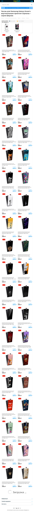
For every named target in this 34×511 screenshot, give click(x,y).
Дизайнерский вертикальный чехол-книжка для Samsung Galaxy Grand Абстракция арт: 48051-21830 (24, 119)
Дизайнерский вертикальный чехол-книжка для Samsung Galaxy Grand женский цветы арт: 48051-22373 (24, 482)
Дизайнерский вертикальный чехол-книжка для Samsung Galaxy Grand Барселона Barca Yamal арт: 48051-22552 (25, 414)
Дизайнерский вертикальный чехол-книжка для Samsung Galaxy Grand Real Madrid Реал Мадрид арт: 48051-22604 (24, 346)
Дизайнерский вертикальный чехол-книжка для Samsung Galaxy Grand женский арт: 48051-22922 (24, 460)
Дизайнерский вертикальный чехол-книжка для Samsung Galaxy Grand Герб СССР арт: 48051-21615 (24, 369)
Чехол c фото (12, 21)
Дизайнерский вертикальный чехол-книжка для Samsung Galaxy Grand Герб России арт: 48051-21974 (24, 301)
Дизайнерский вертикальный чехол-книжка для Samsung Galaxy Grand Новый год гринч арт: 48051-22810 (9, 96)
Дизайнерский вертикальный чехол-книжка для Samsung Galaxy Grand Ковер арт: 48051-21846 (25, 392)
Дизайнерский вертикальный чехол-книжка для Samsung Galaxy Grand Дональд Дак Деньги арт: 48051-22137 (24, 437)
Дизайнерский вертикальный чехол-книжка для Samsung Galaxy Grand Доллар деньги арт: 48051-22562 (8, 119)
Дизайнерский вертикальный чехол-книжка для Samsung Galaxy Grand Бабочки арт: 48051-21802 (24, 73)
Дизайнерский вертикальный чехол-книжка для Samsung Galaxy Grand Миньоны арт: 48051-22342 (8, 232)
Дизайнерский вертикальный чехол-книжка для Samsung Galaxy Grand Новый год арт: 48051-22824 (9, 51)
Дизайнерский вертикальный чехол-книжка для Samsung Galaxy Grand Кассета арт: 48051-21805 (8, 392)
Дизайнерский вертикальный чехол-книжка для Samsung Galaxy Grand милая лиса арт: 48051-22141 (9, 369)
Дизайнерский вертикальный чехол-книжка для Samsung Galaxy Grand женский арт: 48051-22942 (24, 210)
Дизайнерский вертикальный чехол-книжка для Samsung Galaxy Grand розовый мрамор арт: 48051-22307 (8, 460)
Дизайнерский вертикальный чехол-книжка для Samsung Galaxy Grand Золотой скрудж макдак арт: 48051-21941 (9, 278)
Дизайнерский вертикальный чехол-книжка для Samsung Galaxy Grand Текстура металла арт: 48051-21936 (8, 323)
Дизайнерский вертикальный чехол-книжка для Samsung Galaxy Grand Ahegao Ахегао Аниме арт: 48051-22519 (9, 142)
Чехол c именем (20, 21)
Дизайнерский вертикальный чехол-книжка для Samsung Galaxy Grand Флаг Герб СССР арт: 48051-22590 (8, 414)
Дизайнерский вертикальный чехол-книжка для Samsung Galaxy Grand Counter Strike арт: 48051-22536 (24, 278)
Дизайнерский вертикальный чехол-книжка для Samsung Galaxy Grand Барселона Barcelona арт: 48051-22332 (24, 51)
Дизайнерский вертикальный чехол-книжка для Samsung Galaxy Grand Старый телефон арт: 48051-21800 (25, 142)
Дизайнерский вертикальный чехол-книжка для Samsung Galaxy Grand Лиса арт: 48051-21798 (8, 164)
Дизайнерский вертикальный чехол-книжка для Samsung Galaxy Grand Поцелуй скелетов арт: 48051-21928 (8, 187)
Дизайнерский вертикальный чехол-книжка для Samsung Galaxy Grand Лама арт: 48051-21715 (8, 437)
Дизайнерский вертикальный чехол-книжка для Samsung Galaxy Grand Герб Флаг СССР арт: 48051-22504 (8, 301)
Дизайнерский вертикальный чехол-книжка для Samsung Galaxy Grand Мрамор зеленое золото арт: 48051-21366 (24, 255)
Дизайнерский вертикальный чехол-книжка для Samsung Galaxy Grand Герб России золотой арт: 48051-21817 (8, 255)
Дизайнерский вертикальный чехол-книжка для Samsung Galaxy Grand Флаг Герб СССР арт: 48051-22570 (8, 346)
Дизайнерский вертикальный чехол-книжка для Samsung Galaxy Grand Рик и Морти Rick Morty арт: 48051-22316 (24, 187)
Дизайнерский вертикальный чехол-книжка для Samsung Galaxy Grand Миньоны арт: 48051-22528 (24, 164)
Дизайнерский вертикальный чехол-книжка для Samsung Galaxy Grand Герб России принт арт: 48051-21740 (8, 482)
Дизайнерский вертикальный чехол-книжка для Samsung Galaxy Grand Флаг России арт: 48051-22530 (24, 96)
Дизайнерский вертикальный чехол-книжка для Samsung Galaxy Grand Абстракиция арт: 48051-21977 (24, 232)
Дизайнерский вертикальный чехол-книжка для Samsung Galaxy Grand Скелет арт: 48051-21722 (25, 323)
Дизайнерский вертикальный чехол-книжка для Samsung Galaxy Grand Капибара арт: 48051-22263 (8, 73)
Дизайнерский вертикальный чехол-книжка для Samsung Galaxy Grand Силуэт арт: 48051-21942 (9, 210)
